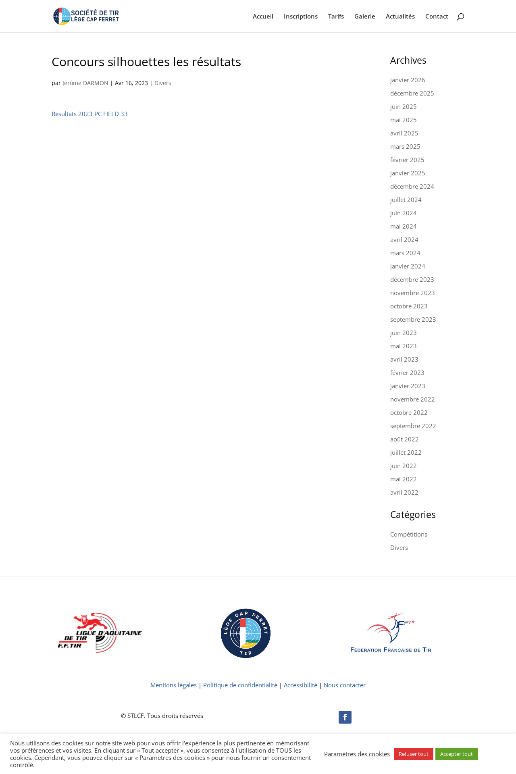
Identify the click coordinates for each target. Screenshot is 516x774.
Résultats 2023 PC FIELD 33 (90, 114)
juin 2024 (403, 213)
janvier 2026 (407, 80)
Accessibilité (300, 685)
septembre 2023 (413, 319)
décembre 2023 (412, 279)
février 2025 (407, 160)
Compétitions (408, 534)
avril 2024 (404, 239)
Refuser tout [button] (414, 753)
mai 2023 (403, 346)
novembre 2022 (412, 399)
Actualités (400, 16)
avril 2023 (404, 359)
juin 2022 (403, 466)
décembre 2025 (412, 93)
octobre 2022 (409, 412)
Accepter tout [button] (456, 753)
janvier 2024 (407, 266)
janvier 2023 (407, 386)
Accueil (263, 16)
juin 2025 (403, 106)
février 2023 (407, 372)
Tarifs (336, 16)
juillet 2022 (406, 452)
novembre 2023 (412, 293)
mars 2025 (405, 146)
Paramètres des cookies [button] (357, 753)
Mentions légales (173, 685)
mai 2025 (403, 120)
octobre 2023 (409, 306)
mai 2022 (403, 479)
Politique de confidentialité (240, 685)
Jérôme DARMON (85, 83)
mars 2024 (405, 253)
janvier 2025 (407, 173)
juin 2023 (403, 333)
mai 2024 (403, 226)
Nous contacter (345, 685)
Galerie (364, 16)
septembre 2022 (413, 426)
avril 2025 (404, 133)
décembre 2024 (412, 186)
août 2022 (404, 439)
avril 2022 (404, 492)
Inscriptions (301, 16)
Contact (436, 16)
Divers (162, 83)
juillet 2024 (406, 200)
